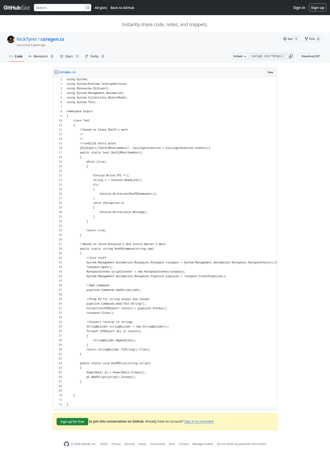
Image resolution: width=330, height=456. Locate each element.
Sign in (299, 7)
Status (142, 444)
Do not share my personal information (242, 444)
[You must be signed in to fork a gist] (312, 39)
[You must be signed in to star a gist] (291, 39)
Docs (172, 444)
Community (157, 444)
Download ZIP (310, 56)
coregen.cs (52, 39)
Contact (184, 444)
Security (129, 444)
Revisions (41, 56)
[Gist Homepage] (17, 7)
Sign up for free (72, 421)
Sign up (317, 7)
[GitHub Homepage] (66, 444)
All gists (101, 7)
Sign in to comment (199, 421)
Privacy (116, 444)
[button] (291, 56)
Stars (70, 56)
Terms (104, 444)
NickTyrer (26, 39)
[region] (165, 242)
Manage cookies (202, 444)
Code (16, 56)
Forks (95, 56)
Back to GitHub (122, 7)
